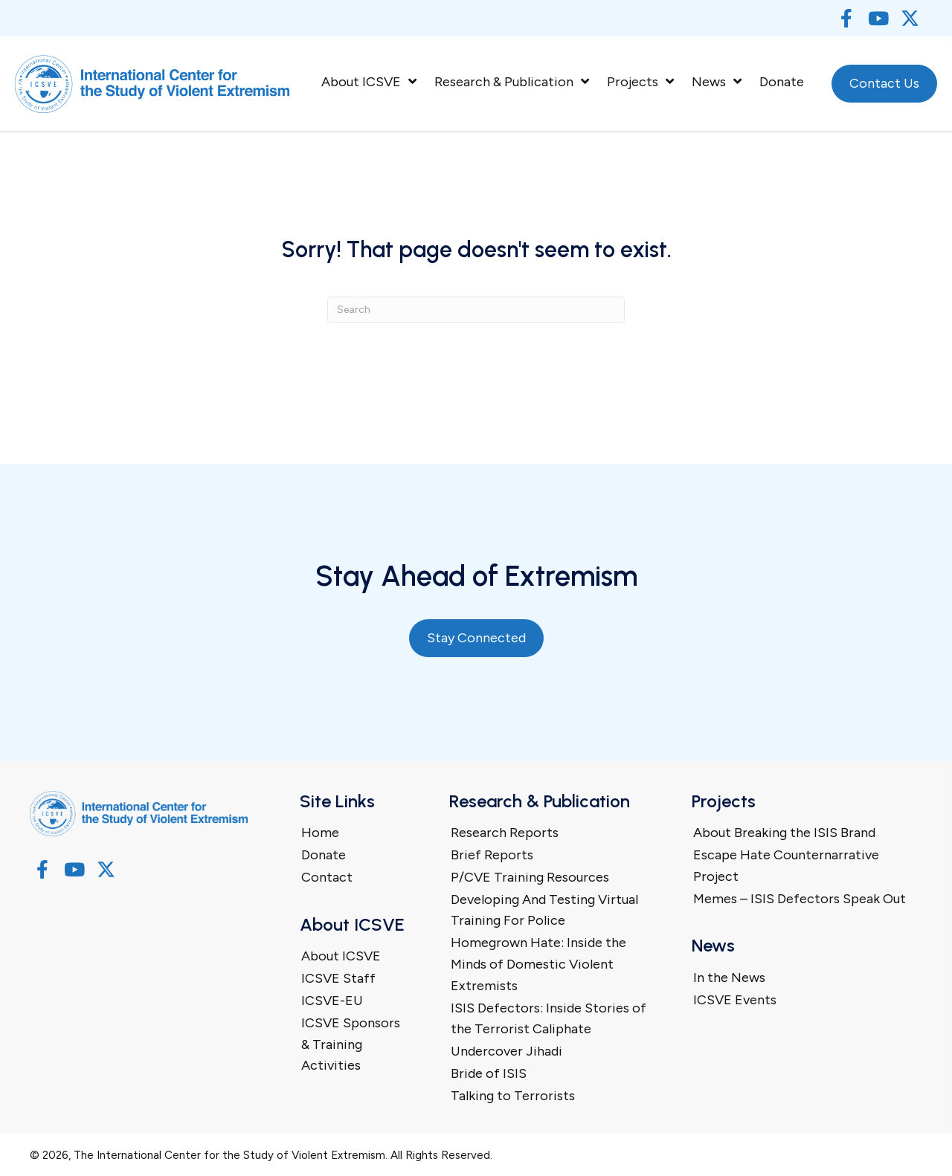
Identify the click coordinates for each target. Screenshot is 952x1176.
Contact (327, 877)
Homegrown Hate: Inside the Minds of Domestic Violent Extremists (538, 964)
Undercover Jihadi (506, 1051)
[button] (846, 18)
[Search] (476, 310)
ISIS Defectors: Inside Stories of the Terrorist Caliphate (548, 1019)
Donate (323, 855)
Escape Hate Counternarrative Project (786, 866)
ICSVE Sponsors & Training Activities (350, 1044)
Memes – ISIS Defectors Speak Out (799, 899)
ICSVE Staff (338, 978)
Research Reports (505, 832)
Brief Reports (492, 855)
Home (320, 832)
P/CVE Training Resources (530, 877)
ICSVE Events (734, 1000)
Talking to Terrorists (513, 1096)
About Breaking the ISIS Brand (784, 832)
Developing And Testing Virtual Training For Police (544, 910)
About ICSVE (341, 956)
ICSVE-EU (332, 1000)
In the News (729, 977)
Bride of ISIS (489, 1073)
